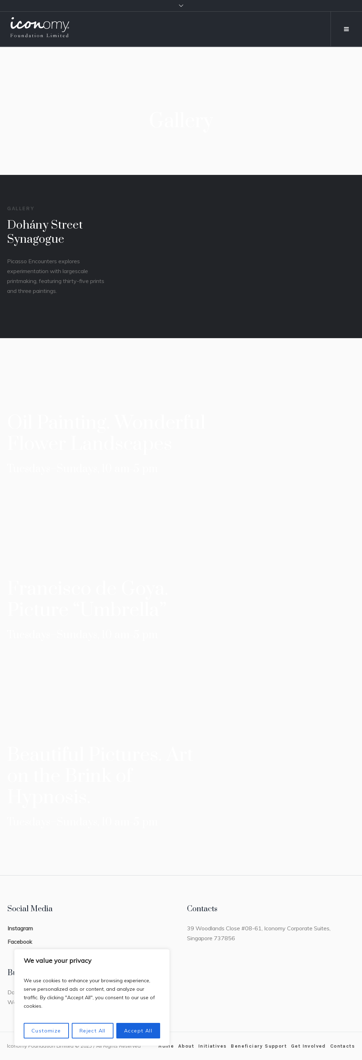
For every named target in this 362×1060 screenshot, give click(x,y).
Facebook (19, 941)
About (186, 1046)
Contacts (342, 1046)
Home (166, 1046)
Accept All (138, 1030)
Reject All (93, 1030)
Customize (46, 1030)
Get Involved (308, 1046)
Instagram (20, 928)
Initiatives (212, 1046)
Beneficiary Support (259, 1046)
